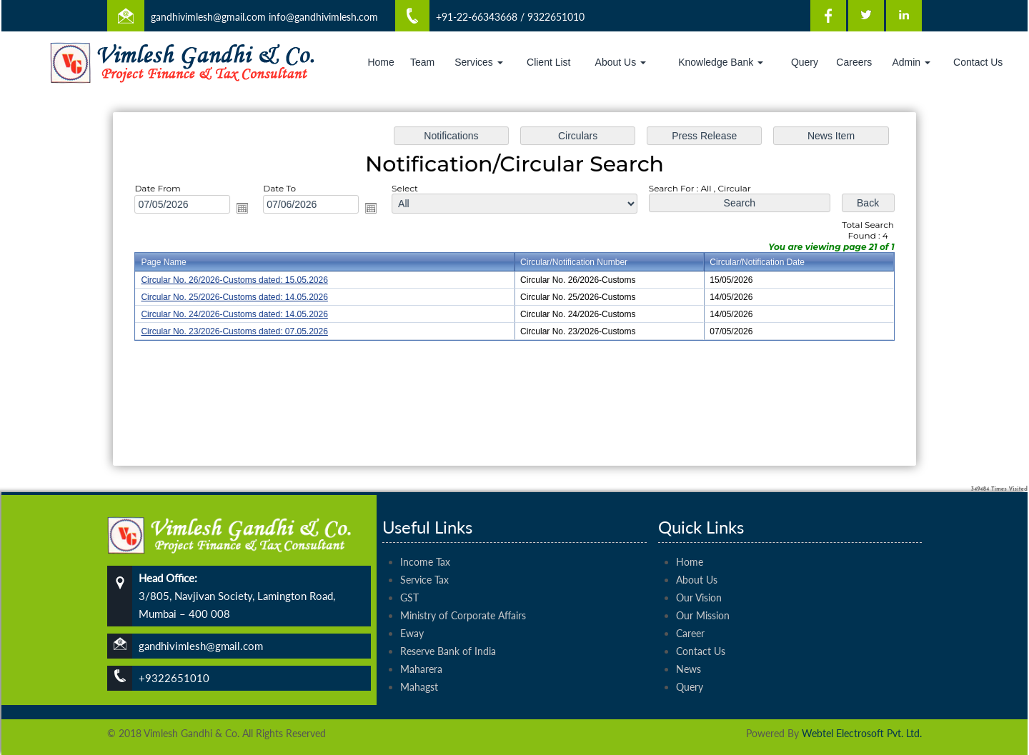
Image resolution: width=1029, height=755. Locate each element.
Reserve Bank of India (448, 635)
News (688, 652)
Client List (548, 62)
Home (380, 62)
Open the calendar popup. (248, 209)
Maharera (421, 652)
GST (409, 581)
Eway (412, 617)
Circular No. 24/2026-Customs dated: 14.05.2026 (240, 314)
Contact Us (978, 62)
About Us (620, 62)
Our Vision (699, 581)
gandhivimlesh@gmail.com (208, 17)
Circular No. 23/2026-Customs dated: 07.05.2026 (240, 331)
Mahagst (419, 670)
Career (690, 617)
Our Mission (703, 599)
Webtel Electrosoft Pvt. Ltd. (862, 733)
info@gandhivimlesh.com (323, 17)
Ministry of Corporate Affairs (463, 599)
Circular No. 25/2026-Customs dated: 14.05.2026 (240, 297)
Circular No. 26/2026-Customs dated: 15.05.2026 (240, 281)
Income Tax (425, 545)
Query (804, 62)
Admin (911, 62)
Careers (854, 62)
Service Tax (424, 563)
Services (478, 62)
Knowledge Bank (720, 62)
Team (422, 62)
